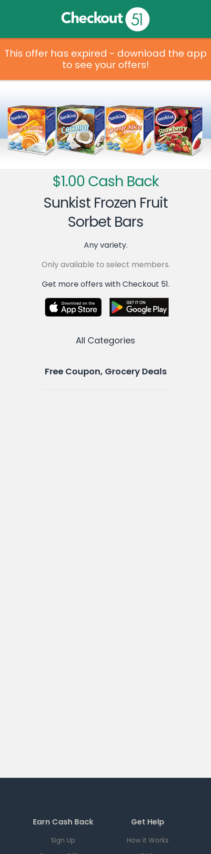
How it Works (148, 840)
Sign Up (63, 840)
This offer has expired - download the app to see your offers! (105, 59)
